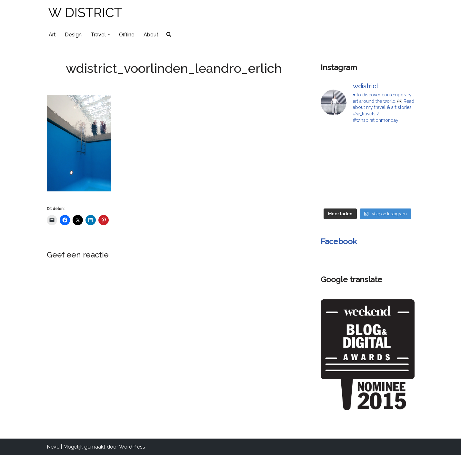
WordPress (132, 447)
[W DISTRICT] (86, 13)
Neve (53, 447)
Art (52, 35)
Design (73, 35)
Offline (127, 35)
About (151, 35)
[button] (108, 34)
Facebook (339, 241)
